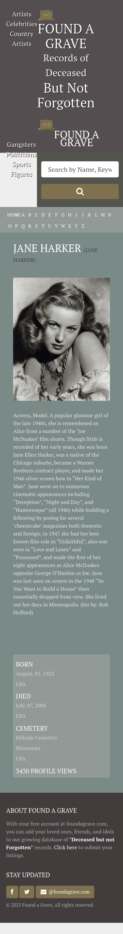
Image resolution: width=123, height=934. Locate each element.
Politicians (21, 154)
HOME (9, 215)
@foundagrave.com (68, 892)
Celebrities (21, 23)
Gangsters (21, 144)
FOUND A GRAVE (66, 36)
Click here (65, 847)
